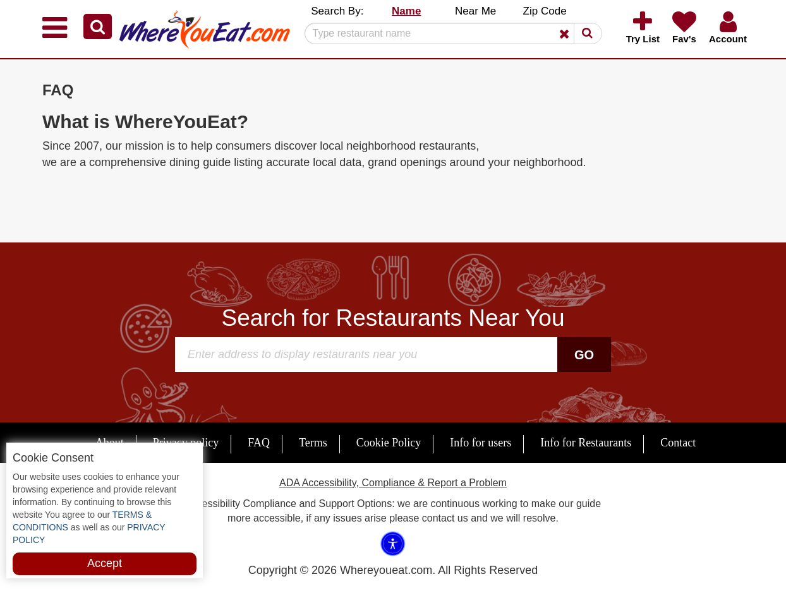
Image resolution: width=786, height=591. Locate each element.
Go (584, 355)
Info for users (480, 442)
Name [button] (406, 11)
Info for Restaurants (585, 442)
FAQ (259, 442)
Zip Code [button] (545, 11)
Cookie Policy (388, 442)
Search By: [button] (337, 11)
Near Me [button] (475, 11)
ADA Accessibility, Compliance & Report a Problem (393, 482)
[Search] (449, 33)
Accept (104, 563)
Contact (678, 442)
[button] (97, 26)
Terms (313, 442)
